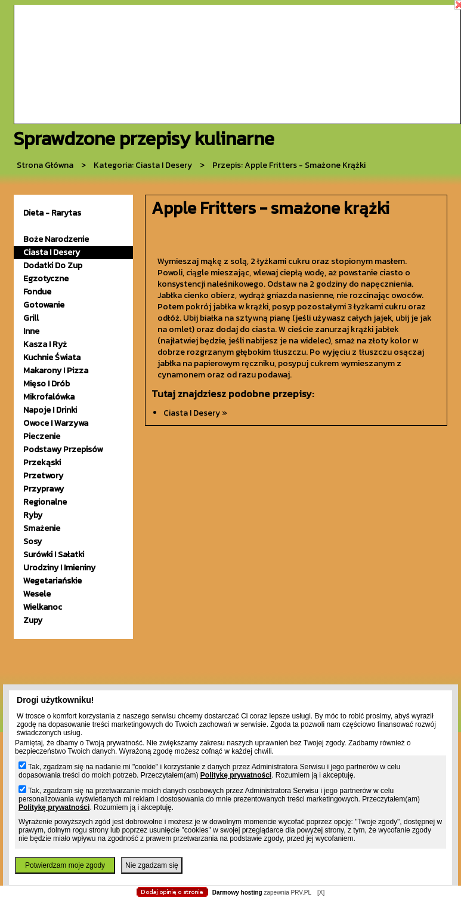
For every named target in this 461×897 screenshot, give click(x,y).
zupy (32, 620)
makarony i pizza (55, 370)
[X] (320, 892)
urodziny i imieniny (59, 567)
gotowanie (43, 305)
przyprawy (43, 489)
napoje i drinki (50, 410)
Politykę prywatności (235, 775)
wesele (37, 594)
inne (31, 331)
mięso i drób (46, 383)
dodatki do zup (52, 265)
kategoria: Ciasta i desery (143, 165)
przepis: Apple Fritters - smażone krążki (289, 165)
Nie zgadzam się (151, 865)
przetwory (43, 475)
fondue (37, 291)
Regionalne (45, 502)
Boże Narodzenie (56, 239)
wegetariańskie (52, 581)
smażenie (41, 528)
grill (31, 318)
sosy (32, 541)
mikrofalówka (49, 397)
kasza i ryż (45, 344)
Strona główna (45, 165)
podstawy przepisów (63, 449)
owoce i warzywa (55, 423)
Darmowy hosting (237, 892)
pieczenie (41, 436)
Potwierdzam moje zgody (65, 865)
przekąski (42, 462)
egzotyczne (46, 278)
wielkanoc (42, 607)
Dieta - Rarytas (52, 213)
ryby (32, 515)
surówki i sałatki (53, 554)
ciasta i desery (51, 252)
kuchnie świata (52, 357)
